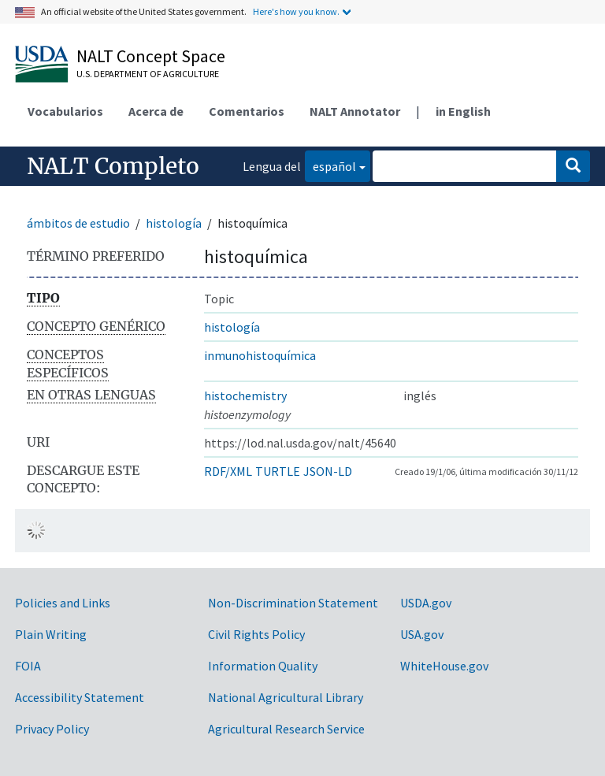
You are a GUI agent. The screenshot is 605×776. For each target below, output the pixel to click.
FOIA (28, 666)
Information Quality (262, 666)
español (330, 165)
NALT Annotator (355, 111)
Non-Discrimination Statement (293, 603)
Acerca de (156, 111)
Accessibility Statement (79, 697)
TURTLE (277, 471)
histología (174, 223)
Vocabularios (65, 111)
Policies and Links (62, 603)
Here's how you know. (296, 11)
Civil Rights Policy (256, 634)
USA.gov (422, 634)
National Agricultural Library (285, 697)
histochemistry (245, 395)
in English (463, 111)
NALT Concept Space (150, 56)
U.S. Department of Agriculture (147, 74)
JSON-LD (327, 471)
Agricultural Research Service (286, 729)
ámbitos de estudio (78, 223)
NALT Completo (113, 166)
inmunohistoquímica (260, 355)
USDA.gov (425, 603)
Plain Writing (51, 634)
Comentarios (246, 111)
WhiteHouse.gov (444, 666)
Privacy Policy (52, 729)
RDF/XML (228, 471)
